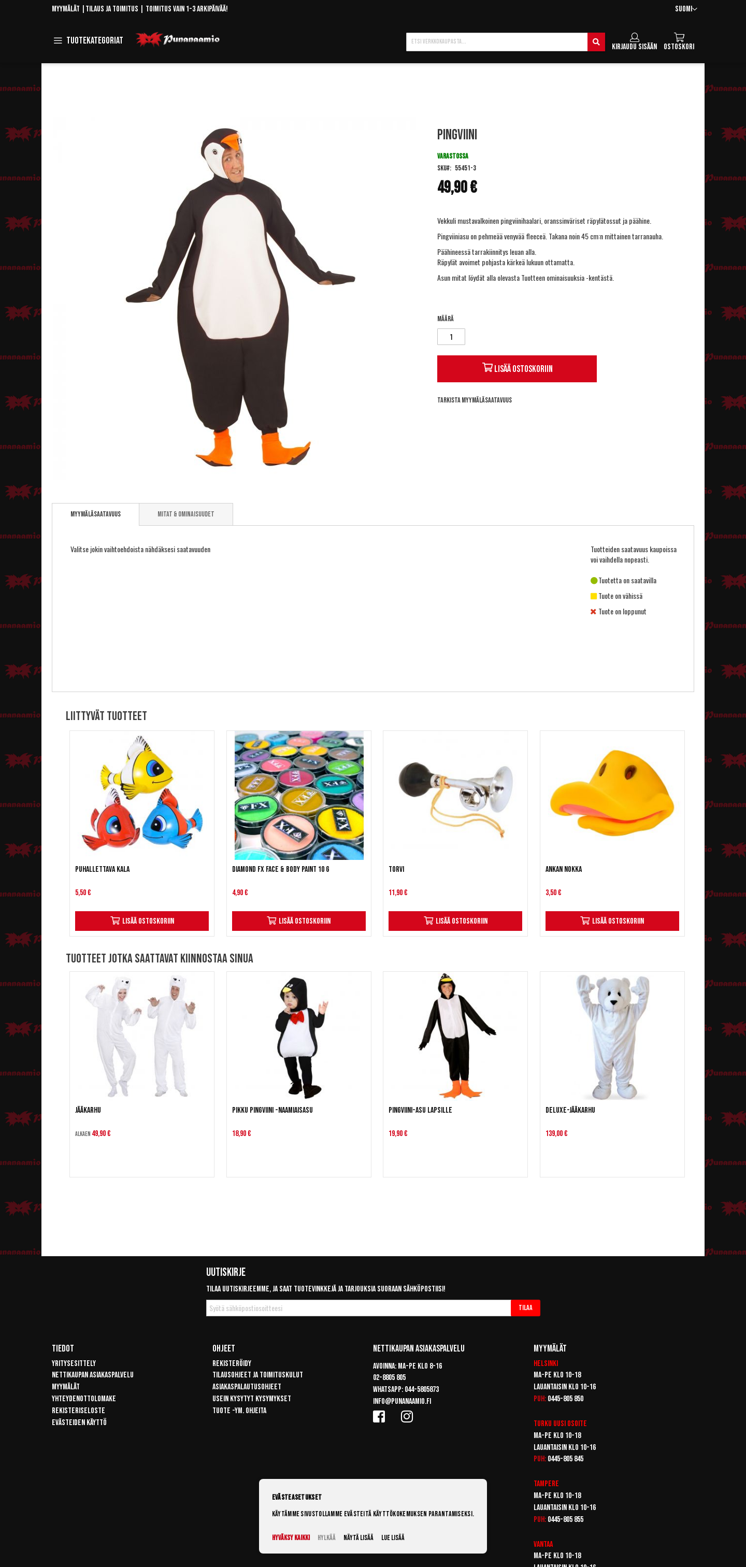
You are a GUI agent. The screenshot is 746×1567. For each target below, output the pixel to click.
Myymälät (66, 9)
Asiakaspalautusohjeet (246, 1387)
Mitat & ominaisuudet (185, 514)
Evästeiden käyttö (79, 1423)
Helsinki (546, 1364)
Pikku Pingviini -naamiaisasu (272, 1110)
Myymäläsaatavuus (95, 514)
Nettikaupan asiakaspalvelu (93, 1375)
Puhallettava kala (102, 869)
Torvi (396, 869)
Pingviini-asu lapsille (420, 1110)
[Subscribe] (525, 1308)
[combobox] (505, 42)
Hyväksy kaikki (291, 1537)
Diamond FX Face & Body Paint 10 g (280, 869)
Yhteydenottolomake (84, 1399)
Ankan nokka (564, 869)
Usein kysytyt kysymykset (251, 1399)
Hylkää (327, 1537)
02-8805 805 (389, 1378)
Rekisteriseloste (78, 1411)
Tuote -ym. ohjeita (239, 1411)
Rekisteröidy (231, 1364)
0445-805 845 (565, 1459)
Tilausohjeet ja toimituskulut (257, 1375)
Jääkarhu (88, 1110)
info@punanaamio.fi (402, 1401)
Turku (543, 1424)
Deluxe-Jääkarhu (570, 1110)
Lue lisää (393, 1537)
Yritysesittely (74, 1364)
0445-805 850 (565, 1399)
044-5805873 (422, 1390)
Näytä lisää (358, 1537)
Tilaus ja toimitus (111, 9)
